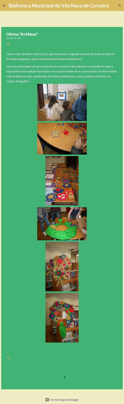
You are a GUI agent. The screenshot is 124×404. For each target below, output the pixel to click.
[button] (8, 44)
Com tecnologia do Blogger (62, 399)
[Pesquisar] (113, 5)
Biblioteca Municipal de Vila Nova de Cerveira (59, 5)
